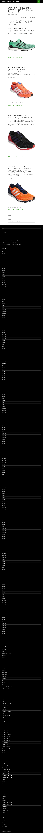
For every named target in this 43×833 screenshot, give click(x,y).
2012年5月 (4, 590)
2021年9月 (4, 365)
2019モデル (4, 666)
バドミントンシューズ (6, 748)
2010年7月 (4, 633)
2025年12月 (4, 259)
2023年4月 (4, 326)
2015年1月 (4, 526)
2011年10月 (4, 604)
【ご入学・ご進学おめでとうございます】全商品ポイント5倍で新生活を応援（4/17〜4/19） (18, 235)
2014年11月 (4, 530)
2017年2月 (4, 478)
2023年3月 (4, 328)
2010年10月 (4, 627)
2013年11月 (4, 555)
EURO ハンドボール (5, 688)
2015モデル (4, 657)
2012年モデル (4, 651)
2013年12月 (4, 553)
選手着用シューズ (5, 810)
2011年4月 (4, 615)
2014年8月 (4, 536)
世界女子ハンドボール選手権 (7, 775)
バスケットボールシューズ (6, 746)
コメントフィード (5, 824)
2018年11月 (4, 435)
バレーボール (4, 750)
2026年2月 (4, 255)
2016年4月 (4, 499)
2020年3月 (4, 402)
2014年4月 (4, 544)
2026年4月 (4, 251)
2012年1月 (4, 598)
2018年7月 (4, 443)
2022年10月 (4, 338)
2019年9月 (4, 414)
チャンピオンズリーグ (6, 715)
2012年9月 (4, 582)
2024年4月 (4, 301)
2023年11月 (4, 311)
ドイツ (3, 723)
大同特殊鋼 (4, 792)
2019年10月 (4, 412)
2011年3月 (4, 617)
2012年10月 (4, 580)
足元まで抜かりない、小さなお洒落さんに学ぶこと (11, 242)
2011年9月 (4, 606)
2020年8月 (4, 392)
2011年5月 (4, 613)
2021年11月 (4, 361)
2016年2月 (4, 503)
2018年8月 (4, 441)
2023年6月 (4, 321)
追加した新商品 (4, 808)
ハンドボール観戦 (5, 742)
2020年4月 (4, 400)
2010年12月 (4, 623)
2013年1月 (4, 573)
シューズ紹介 (4, 707)
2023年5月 (4, 323)
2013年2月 (4, 571)
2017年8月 (4, 466)
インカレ (3, 699)
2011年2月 (4, 619)
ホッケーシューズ (5, 765)
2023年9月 (4, 315)
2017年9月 (4, 464)
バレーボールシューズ (6, 752)
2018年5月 (4, 447)
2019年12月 (4, 408)
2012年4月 (4, 592)
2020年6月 (4, 396)
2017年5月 (4, 472)
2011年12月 (4, 600)
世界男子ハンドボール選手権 (7, 777)
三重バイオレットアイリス (6, 773)
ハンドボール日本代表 (6, 740)
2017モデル (4, 661)
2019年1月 (4, 431)
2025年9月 (4, 266)
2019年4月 (4, 425)
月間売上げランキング (6, 796)
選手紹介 (3, 812)
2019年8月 (4, 416)
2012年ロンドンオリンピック (7, 653)
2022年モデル (4, 672)
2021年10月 (4, 363)
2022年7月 (4, 344)
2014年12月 (4, 528)
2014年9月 (4, 534)
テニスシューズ (4, 719)
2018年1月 (4, 456)
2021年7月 (4, 369)
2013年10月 (4, 557)
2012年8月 (4, 584)
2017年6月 (4, 470)
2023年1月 (4, 332)
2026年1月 (4, 257)
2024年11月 (4, 286)
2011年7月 (4, 611)
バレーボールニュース (6, 754)
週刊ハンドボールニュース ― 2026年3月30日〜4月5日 (11, 244)
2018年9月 (4, 439)
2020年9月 (4, 390)
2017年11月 (4, 460)
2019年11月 (4, 410)
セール (3, 713)
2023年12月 (4, 309)
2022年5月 (4, 348)
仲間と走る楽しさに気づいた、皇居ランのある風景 (11, 240)
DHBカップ (4, 682)
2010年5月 (4, 637)
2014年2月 (4, 549)
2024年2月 (4, 305)
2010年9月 (4, 629)
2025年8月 (4, 268)
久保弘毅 (3, 779)
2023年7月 (4, 319)
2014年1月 (4, 551)
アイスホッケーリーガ (6, 694)
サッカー (3, 701)
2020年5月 (4, 398)
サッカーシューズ (5, 705)
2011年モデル (4, 649)
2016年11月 (4, 485)
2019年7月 (4, 418)
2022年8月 (4, 342)
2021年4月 (4, 375)
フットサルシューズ (5, 763)
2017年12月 (4, 458)
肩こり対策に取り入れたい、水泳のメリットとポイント (12, 237)
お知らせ (3, 690)
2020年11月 (4, 385)
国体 (2, 789)
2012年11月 (4, 577)
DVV (2, 684)
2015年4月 (4, 520)
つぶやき (3, 692)
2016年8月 (4, 491)
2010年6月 (4, 635)
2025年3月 (4, 278)
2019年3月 (4, 427)
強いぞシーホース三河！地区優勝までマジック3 (21, 216)
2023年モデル (4, 674)
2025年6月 (4, 272)
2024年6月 (4, 297)
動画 (2, 783)
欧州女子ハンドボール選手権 (7, 802)
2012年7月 (4, 586)
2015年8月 (4, 516)
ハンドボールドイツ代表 (6, 734)
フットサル (4, 761)
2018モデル (4, 663)
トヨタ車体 (4, 721)
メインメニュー (41, 1)
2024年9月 (4, 290)
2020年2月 (4, 404)
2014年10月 (4, 532)
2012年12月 (4, 575)
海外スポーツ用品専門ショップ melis (10, 1)
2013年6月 (4, 563)
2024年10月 (4, 288)
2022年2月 (4, 354)
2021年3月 (4, 377)
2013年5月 (4, 565)
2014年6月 (4, 540)
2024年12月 (4, 284)
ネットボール (4, 725)
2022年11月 (4, 336)
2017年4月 (4, 474)
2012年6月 (4, 588)
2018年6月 (4, 445)
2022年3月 (4, 352)
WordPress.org (4, 826)
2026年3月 (4, 253)
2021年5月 (4, 373)
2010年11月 (4, 625)
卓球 (2, 787)
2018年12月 (4, 433)
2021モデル (4, 670)
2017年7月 (4, 468)
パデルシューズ (4, 758)
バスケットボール (5, 744)
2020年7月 (4, 394)
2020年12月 (4, 383)
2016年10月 (4, 487)
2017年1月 (4, 480)
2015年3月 (4, 522)
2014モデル (4, 655)
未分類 (3, 798)
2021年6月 (4, 371)
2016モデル (4, 659)
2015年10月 (4, 511)
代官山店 (3, 781)
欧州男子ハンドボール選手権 (7, 804)
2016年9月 (4, 489)
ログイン (3, 820)
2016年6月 (4, 495)
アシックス (4, 697)
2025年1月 (4, 282)
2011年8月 (4, 608)
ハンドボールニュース (6, 736)
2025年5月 (4, 274)
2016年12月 (4, 482)
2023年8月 (4, 317)
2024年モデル (4, 676)
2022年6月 (4, 346)
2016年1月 (4, 505)
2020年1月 (4, 406)
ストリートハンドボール (6, 711)
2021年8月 (4, 367)
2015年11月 (4, 509)
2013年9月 (4, 559)
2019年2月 (4, 429)
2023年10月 (4, 313)
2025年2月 (4, 280)
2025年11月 (4, 262)
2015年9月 (4, 513)
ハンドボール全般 (5, 738)
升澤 (2, 785)
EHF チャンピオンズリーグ (6, 686)
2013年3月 (4, 569)
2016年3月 (4, 501)
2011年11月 (4, 602)
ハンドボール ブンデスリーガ (7, 730)
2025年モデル (4, 678)
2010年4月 (4, 639)
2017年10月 (4, 462)
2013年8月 (4, 561)
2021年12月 (4, 359)
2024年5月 (4, 299)
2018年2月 (4, 454)
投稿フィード (4, 822)
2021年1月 (4, 381)
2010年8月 (4, 631)
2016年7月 (4, 493)
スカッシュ (4, 709)
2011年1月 (4, 621)
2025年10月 (4, 264)
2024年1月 (4, 307)
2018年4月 (4, 449)
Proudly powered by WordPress (6, 831)
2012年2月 (4, 596)
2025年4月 (4, 276)
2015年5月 (4, 518)
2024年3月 (4, 303)
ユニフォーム (4, 767)
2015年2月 (4, 524)
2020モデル (4, 668)
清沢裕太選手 (4, 806)
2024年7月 (4, 295)
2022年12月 (4, 334)
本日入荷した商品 (5, 800)
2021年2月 (4, 379)
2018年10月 (4, 437)
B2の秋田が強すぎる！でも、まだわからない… (21, 220)
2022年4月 (4, 350)
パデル (3, 756)
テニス (3, 717)
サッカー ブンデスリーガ (6, 703)
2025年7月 (4, 270)
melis (16, 14)
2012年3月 (4, 594)
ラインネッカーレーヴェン (6, 769)
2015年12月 (4, 507)
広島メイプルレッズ (5, 794)
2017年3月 (4, 476)
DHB (2, 680)
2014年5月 (4, 542)
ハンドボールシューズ (6, 732)
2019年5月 (4, 423)
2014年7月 (4, 538)
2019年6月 (4, 421)
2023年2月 (4, 330)
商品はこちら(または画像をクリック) (15, 57)
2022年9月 (4, 340)
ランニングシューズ (5, 771)
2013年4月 (4, 567)
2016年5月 (4, 497)
